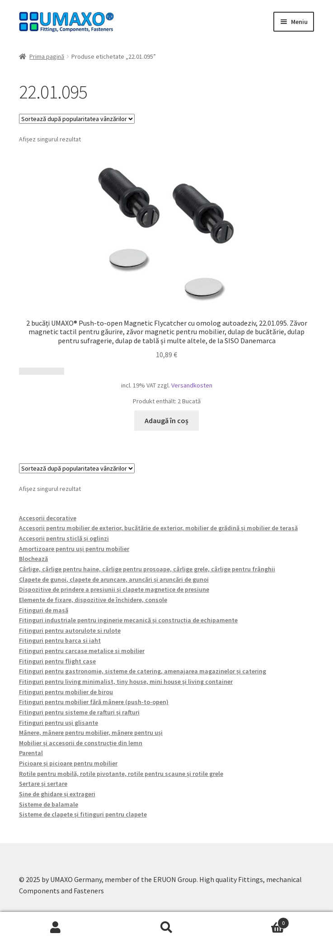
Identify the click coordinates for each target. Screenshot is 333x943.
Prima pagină (46, 56)
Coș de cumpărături (255, 921)
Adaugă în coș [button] (166, 420)
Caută (166, 927)
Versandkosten (191, 385)
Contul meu (55, 927)
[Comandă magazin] (77, 119)
